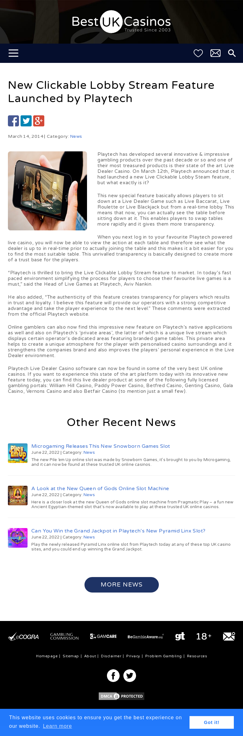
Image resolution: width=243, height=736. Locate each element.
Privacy (133, 656)
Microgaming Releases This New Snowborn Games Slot (100, 446)
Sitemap (71, 656)
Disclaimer (111, 656)
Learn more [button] (57, 726)
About (90, 656)
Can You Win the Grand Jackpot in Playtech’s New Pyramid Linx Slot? (118, 531)
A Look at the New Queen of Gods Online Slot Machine (100, 488)
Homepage (47, 656)
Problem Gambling (163, 656)
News (76, 136)
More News (122, 584)
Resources (197, 656)
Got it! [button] (212, 722)
